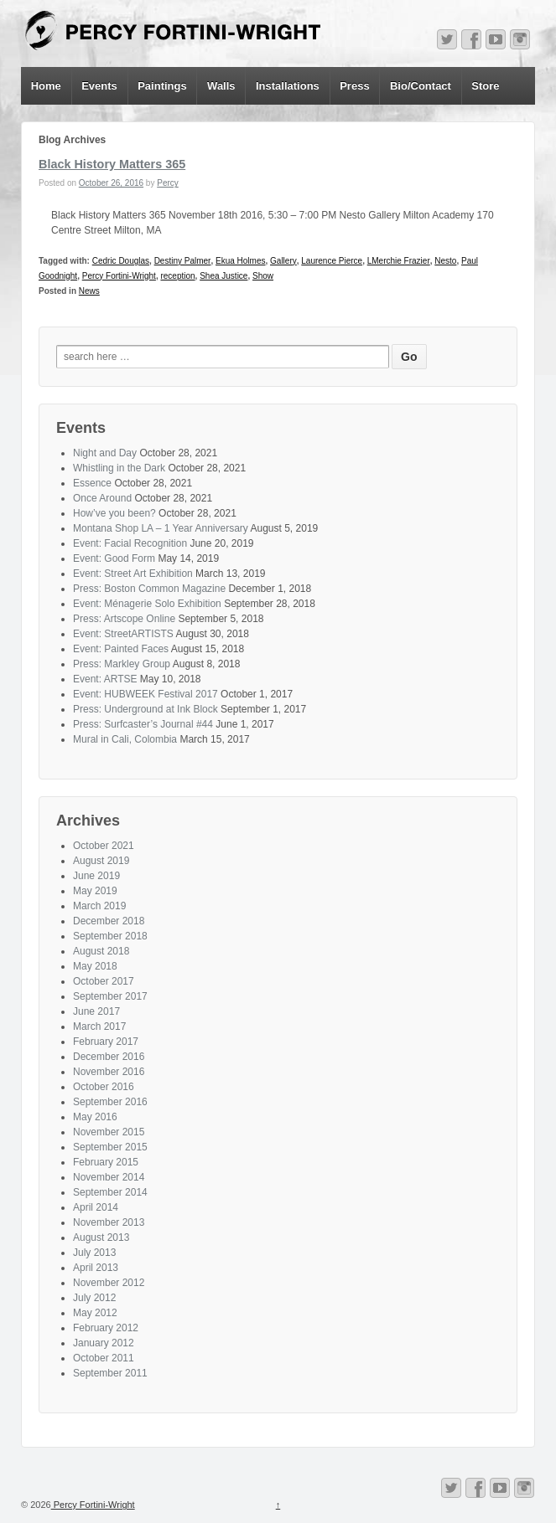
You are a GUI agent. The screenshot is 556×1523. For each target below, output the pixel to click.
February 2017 (105, 1041)
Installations (288, 86)
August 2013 (101, 1237)
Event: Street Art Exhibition (133, 573)
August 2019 (101, 861)
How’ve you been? (114, 513)
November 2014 (108, 1177)
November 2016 (108, 1072)
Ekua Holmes (240, 260)
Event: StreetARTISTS (123, 634)
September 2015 (110, 1147)
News (89, 291)
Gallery (283, 260)
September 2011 (110, 1373)
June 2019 (96, 876)
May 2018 (95, 966)
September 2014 (110, 1192)
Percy (168, 183)
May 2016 (95, 1117)
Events (99, 86)
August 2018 (101, 951)
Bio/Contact (420, 86)
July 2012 (94, 1298)
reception (177, 275)
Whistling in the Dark (119, 468)
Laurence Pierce (331, 260)
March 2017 (99, 1026)
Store (485, 86)
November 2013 (108, 1222)
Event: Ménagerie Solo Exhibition (147, 604)
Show (262, 275)
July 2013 (94, 1252)
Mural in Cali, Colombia (125, 739)
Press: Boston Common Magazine (149, 588)
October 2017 (103, 981)
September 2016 (110, 1102)
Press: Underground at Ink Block (145, 709)
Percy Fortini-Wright (119, 275)
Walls (221, 86)
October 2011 (103, 1358)
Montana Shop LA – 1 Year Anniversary (160, 528)
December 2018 (108, 921)
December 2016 (108, 1056)
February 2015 (105, 1162)
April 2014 (95, 1207)
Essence (92, 483)
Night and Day (105, 453)
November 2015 (108, 1132)
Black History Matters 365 (112, 164)
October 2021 (103, 846)
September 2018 (110, 936)
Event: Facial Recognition (130, 543)
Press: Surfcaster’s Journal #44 (143, 724)
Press (354, 86)
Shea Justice (223, 275)
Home (46, 86)
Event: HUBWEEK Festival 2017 (145, 694)
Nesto (445, 260)
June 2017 (96, 1011)
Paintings (162, 86)
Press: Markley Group (121, 664)
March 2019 (99, 906)
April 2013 (95, 1267)
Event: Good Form (114, 558)
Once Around (102, 498)
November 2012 (108, 1283)
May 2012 (95, 1313)
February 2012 (105, 1328)
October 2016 (103, 1087)
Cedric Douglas (120, 260)
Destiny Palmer (182, 260)
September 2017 (110, 996)
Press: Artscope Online (124, 619)
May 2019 (95, 891)
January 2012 (103, 1343)
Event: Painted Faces (121, 649)
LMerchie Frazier (398, 260)
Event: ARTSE (105, 679)
